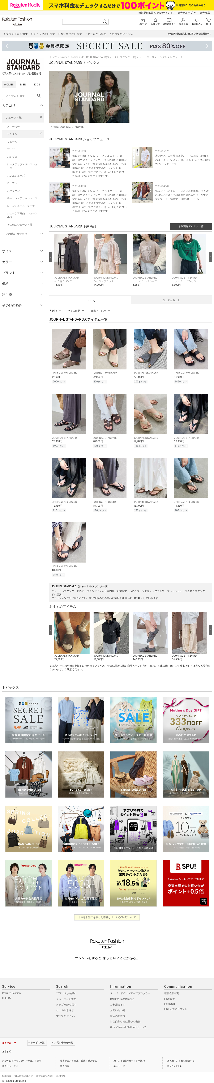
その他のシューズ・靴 (19, 224)
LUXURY (6, 995)
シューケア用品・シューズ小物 (22, 215)
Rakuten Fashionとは (122, 996)
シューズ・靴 (13, 117)
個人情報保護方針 (23, 1073)
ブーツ (11, 149)
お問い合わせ (117, 1007)
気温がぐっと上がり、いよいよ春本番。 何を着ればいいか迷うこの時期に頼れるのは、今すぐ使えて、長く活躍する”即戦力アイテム (182, 195)
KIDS (37, 84)
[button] (71, 263)
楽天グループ (185, 12)
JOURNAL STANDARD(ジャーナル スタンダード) (108, 57)
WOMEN (9, 84)
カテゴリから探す (66, 1002)
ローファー (13, 183)
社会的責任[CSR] (44, 1073)
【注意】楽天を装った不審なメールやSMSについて (107, 914)
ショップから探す (66, 996)
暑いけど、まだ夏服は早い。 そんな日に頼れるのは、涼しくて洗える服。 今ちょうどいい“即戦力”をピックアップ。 (182, 159)
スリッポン (13, 190)
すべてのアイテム (66, 1013)
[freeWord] (23, 96)
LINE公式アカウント (175, 1006)
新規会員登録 (171, 990)
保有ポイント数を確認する (180, 1058)
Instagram (170, 1001)
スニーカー (13, 126)
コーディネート (171, 300)
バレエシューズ (16, 175)
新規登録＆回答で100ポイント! (156, 12)
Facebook (169, 996)
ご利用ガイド (117, 1002)
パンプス (12, 156)
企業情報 (6, 1073)
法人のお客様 (117, 1013)
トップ (53, 57)
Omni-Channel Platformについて (128, 1024)
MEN (23, 84)
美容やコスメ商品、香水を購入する (78, 1058)
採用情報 (60, 1073)
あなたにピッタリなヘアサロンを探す (21, 1058)
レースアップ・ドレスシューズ (22, 166)
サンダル (12, 134)
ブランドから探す (66, 990)
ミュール (12, 141)
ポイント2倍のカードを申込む (129, 1058)
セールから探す (65, 1007)
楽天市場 (205, 12)
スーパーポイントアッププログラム (130, 990)
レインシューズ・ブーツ (21, 205)
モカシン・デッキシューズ (22, 198)
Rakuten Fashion (69, 57)
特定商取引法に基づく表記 (125, 1019)
